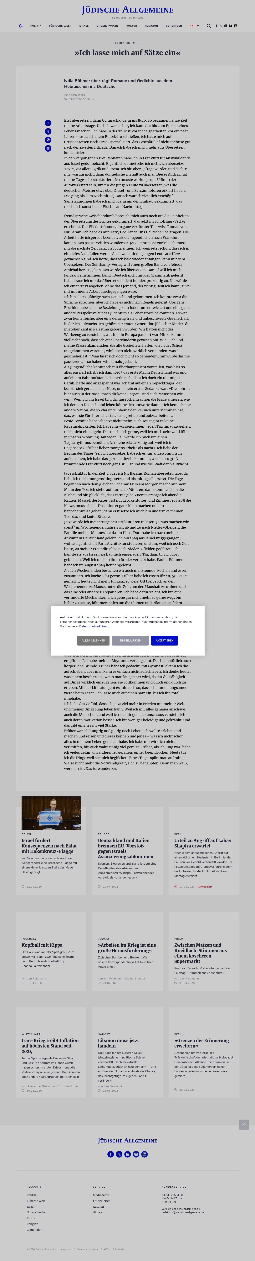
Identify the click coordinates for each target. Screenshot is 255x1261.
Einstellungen (130, 640)
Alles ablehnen (93, 640)
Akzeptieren (164, 640)
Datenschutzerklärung (94, 626)
